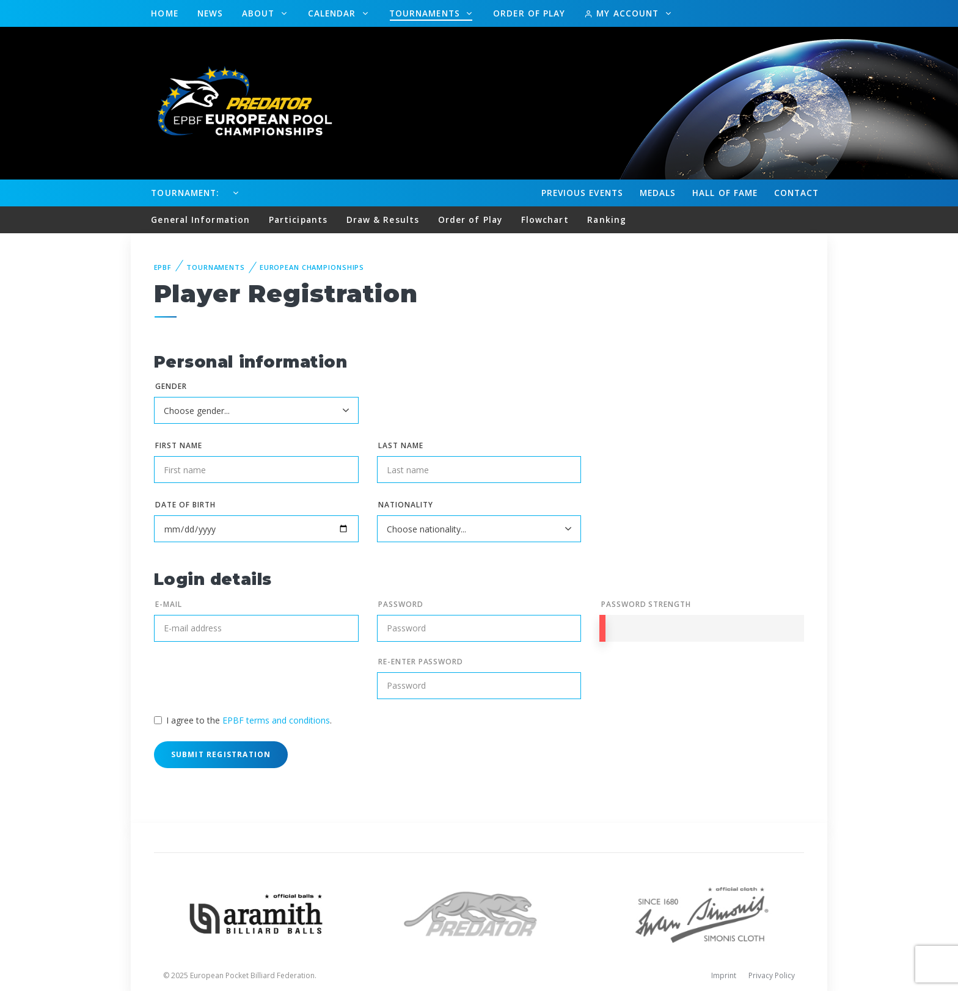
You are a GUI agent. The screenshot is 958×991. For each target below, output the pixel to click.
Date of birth (185, 504)
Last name (400, 445)
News (210, 13)
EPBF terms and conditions (276, 720)
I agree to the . (249, 720)
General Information (200, 219)
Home (164, 13)
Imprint (723, 975)
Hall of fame (725, 192)
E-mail (168, 604)
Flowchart (545, 219)
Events (582, 193)
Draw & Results (382, 219)
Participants (298, 219)
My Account (623, 13)
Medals (658, 192)
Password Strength (646, 604)
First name (178, 445)
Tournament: (185, 192)
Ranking (606, 219)
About (260, 13)
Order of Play (529, 13)
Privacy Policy (771, 975)
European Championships (312, 267)
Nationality (405, 504)
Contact (796, 192)
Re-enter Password (420, 661)
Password (400, 604)
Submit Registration (221, 754)
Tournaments (426, 13)
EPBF (163, 267)
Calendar (333, 13)
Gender (171, 386)
